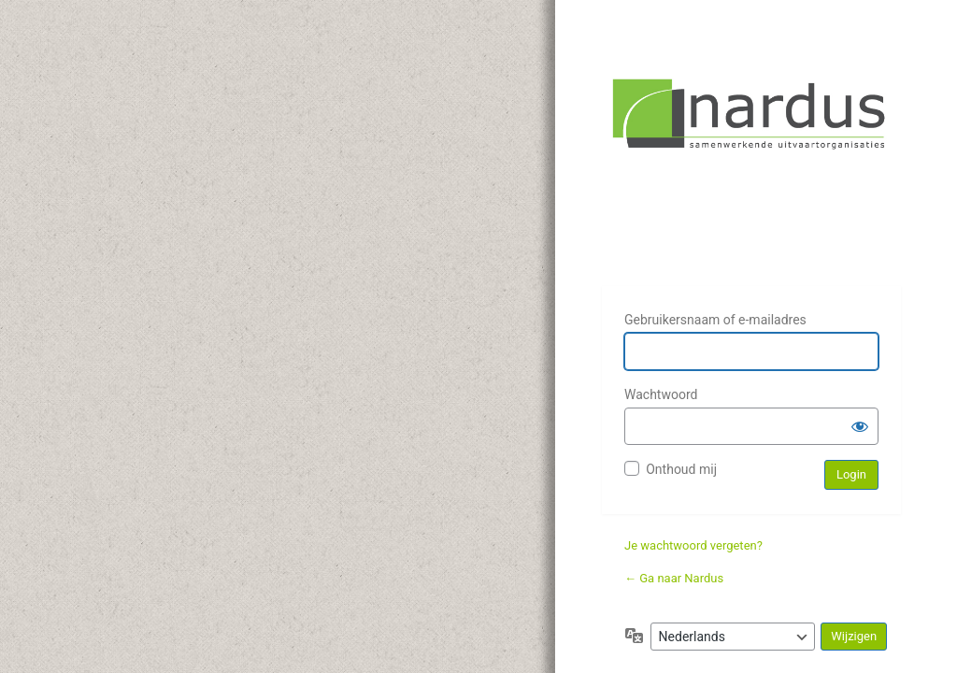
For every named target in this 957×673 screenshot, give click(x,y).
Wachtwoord (660, 394)
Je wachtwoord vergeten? (693, 545)
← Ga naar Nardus (673, 578)
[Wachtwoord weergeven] (859, 426)
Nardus (751, 170)
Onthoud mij (681, 469)
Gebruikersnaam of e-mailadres (715, 319)
